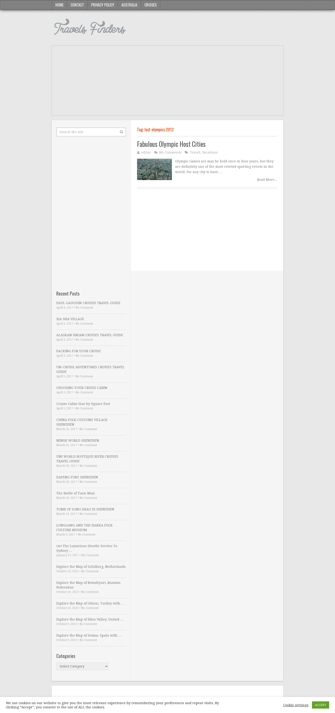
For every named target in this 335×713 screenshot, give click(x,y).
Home (59, 5)
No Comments (170, 152)
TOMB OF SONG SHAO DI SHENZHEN (85, 509)
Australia (129, 5)
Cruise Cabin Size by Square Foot (83, 404)
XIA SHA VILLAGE (70, 319)
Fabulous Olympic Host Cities (171, 144)
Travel (195, 152)
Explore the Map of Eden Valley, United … (90, 619)
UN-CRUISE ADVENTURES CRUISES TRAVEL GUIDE (90, 369)
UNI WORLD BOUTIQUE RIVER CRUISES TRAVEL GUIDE (87, 459)
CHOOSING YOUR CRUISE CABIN (81, 388)
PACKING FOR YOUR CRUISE (78, 351)
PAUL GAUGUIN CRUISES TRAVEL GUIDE (88, 303)
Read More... (267, 179)
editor (146, 152)
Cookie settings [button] (295, 705)
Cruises (150, 5)
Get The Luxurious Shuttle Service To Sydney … (86, 548)
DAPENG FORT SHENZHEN (77, 477)
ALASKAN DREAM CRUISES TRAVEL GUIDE (89, 335)
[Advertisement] (167, 82)
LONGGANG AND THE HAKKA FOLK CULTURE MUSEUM (84, 527)
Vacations (210, 152)
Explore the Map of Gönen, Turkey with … (90, 603)
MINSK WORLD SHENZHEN (77, 440)
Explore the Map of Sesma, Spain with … (89, 635)
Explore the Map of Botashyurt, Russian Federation (88, 585)
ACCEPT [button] (320, 705)
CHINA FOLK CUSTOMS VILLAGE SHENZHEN (81, 422)
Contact (77, 5)
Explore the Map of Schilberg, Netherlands (91, 566)
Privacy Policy (102, 5)
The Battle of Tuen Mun (75, 493)
